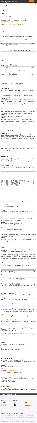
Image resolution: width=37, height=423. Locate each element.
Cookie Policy (8, 413)
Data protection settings (22, 413)
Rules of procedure (11, 413)
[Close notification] (35, 1)
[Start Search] (22, 5)
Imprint (14, 413)
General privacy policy (3, 14)
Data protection (5, 413)
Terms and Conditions (17, 413)
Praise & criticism (14, 394)
